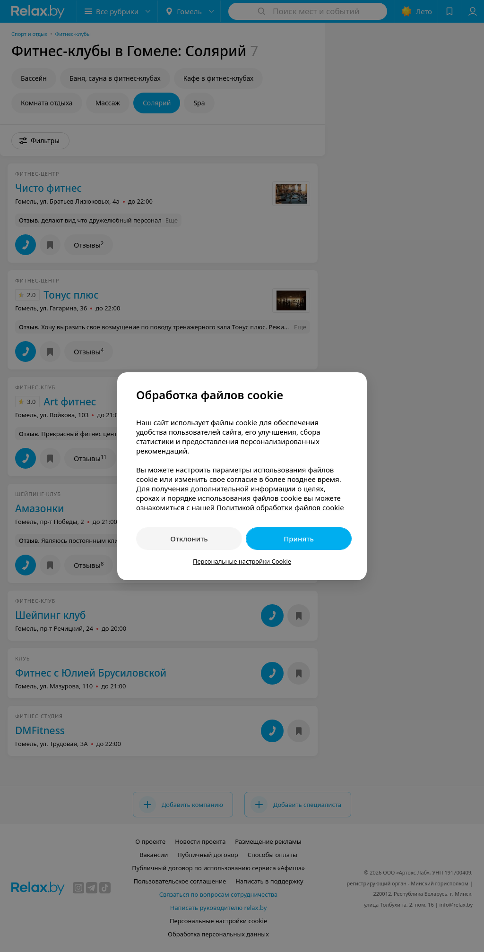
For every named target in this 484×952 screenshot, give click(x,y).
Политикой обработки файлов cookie (280, 507)
